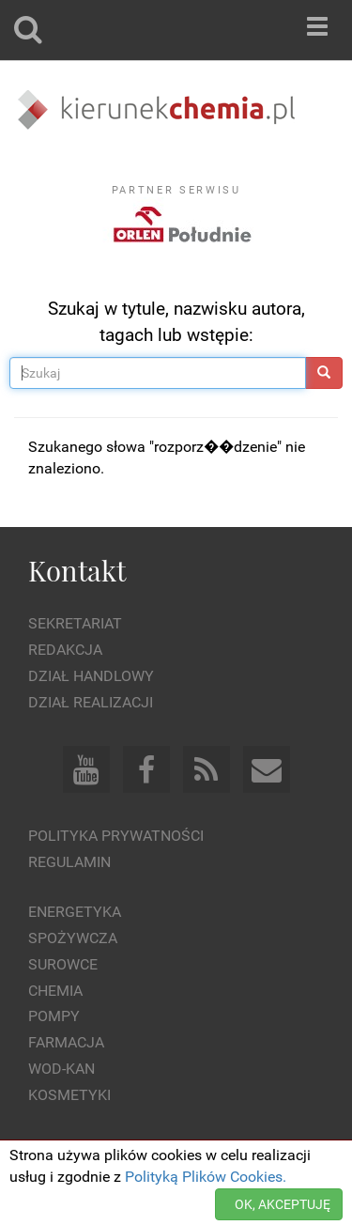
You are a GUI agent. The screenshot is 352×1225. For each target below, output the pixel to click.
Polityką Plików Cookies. (205, 1177)
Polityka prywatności (116, 836)
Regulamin (69, 862)
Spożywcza (72, 938)
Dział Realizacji (90, 702)
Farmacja (66, 1042)
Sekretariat (75, 623)
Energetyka (74, 912)
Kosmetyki (69, 1095)
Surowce (63, 964)
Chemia (55, 991)
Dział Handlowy (91, 676)
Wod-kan (61, 1069)
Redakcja (65, 650)
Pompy (54, 1016)
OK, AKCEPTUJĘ (282, 1204)
